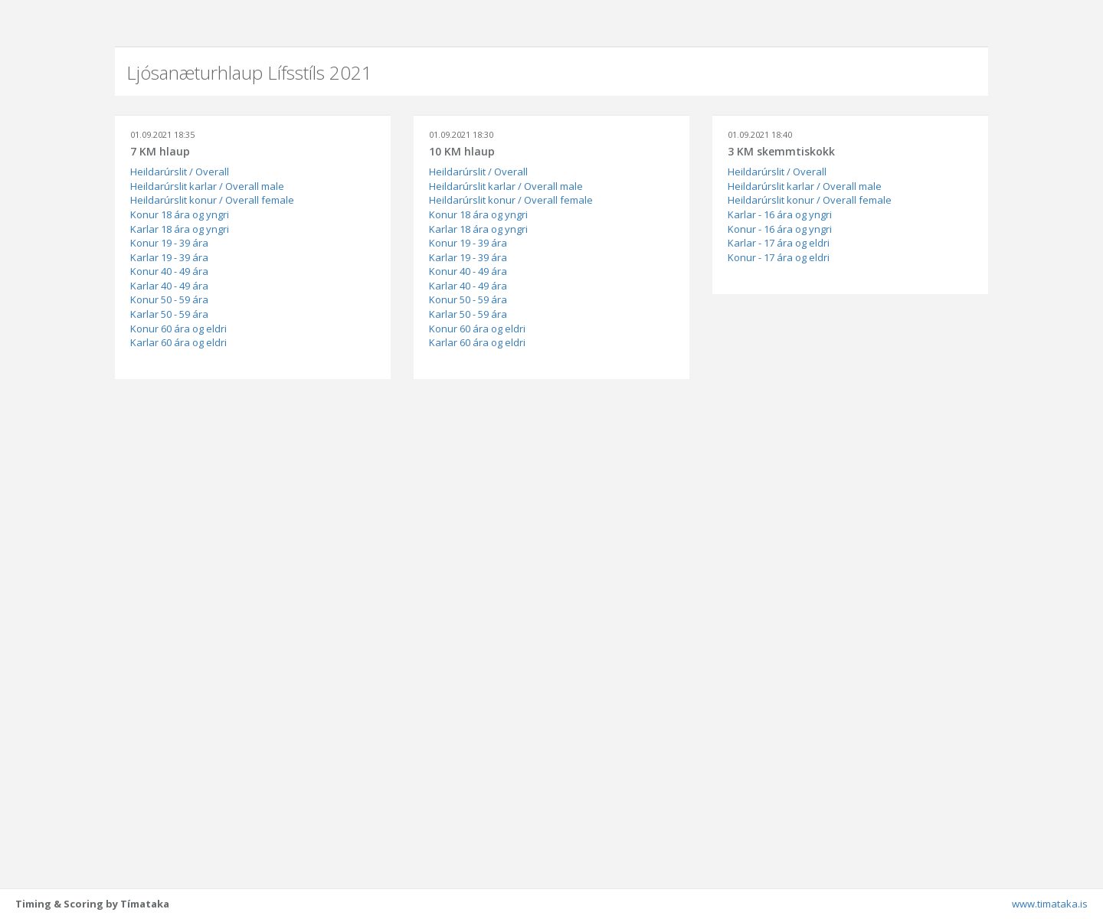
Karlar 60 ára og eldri (178, 342)
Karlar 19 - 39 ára (169, 257)
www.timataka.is (1050, 904)
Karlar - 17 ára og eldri (779, 243)
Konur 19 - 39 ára (169, 243)
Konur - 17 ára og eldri (779, 257)
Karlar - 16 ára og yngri (780, 214)
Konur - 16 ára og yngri (780, 229)
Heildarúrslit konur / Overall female (212, 200)
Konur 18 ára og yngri (179, 214)
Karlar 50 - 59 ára (169, 314)
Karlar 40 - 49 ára (169, 286)
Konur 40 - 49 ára (169, 271)
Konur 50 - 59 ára (169, 299)
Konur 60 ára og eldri (178, 328)
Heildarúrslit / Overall (179, 171)
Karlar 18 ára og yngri (179, 229)
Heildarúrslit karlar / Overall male (207, 186)
